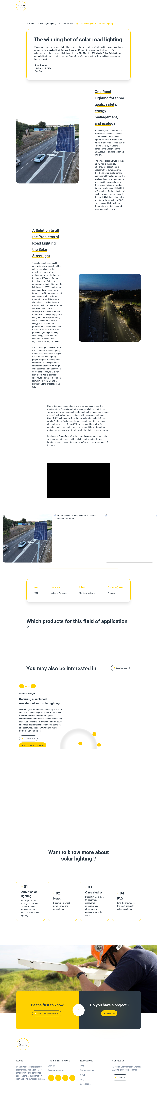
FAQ (82, 1066)
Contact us (121, 1078)
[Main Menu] (139, 6)
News (82, 1075)
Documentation (87, 1070)
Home (31, 23)
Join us (51, 1066)
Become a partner (56, 1070)
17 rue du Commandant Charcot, (126, 1067)
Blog (82, 1079)
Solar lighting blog (48, 23)
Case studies (67, 23)
